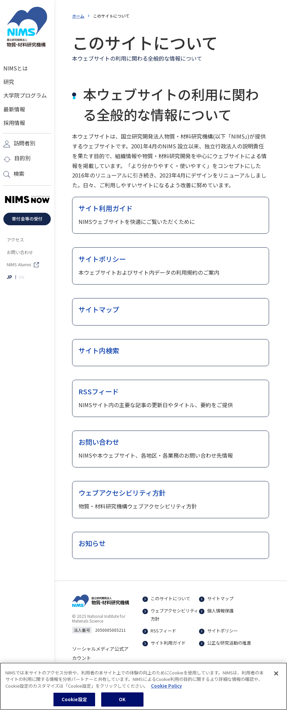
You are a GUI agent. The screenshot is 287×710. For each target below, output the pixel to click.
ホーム (78, 16)
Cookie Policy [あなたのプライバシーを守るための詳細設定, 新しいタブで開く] (166, 690)
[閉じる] (276, 677)
